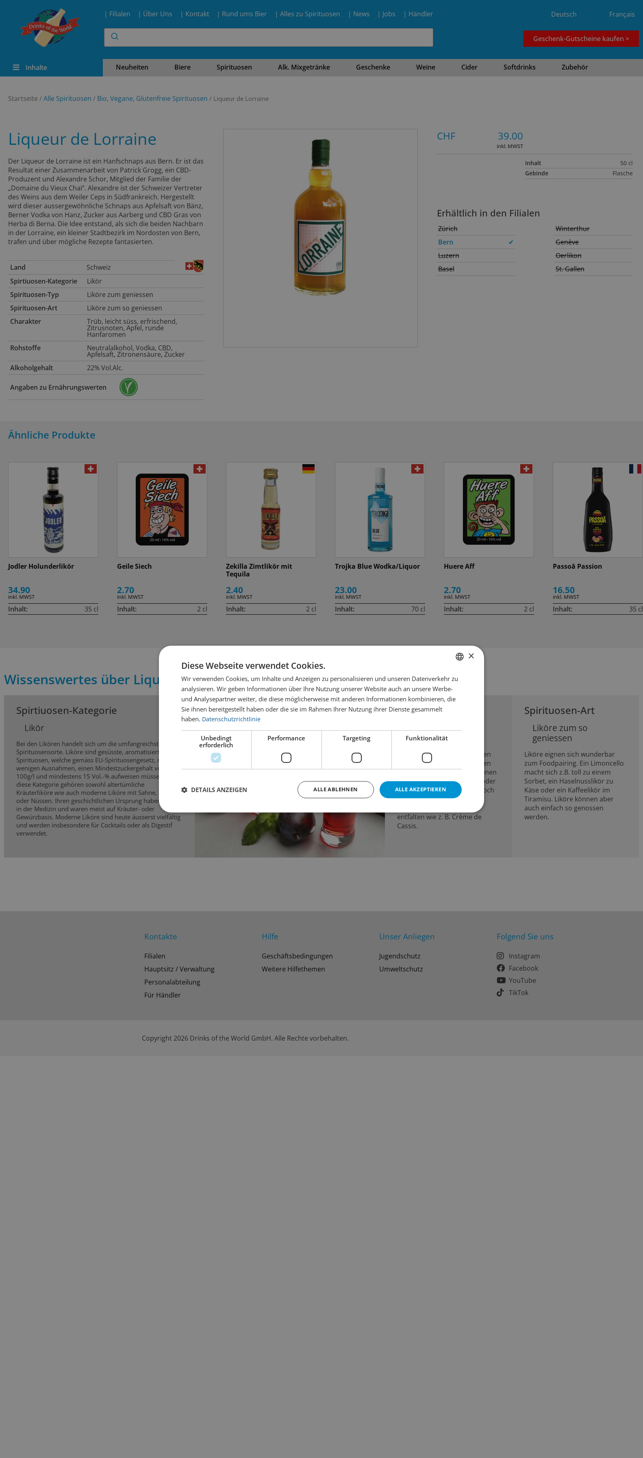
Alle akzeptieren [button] (418, 789)
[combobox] (460, 656)
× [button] (471, 656)
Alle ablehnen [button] (329, 789)
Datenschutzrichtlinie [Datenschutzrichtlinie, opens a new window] (231, 718)
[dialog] (321, 729)
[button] (214, 789)
